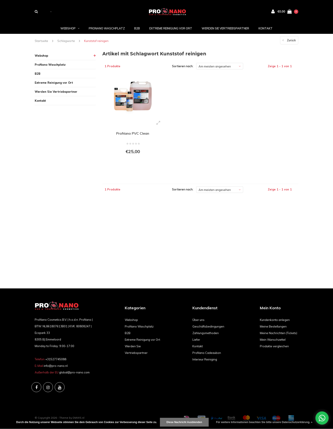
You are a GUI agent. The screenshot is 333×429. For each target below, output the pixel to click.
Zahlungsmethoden (205, 333)
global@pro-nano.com (74, 372)
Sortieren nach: (182, 66)
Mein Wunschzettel (273, 339)
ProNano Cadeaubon (206, 353)
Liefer (196, 339)
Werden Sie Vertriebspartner (225, 28)
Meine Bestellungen (273, 326)
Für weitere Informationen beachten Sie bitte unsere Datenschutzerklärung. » (264, 422)
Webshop (69, 28)
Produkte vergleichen (274, 346)
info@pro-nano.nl (56, 365)
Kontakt (266, 28)
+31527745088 (55, 359)
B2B (137, 28)
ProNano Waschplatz (107, 28)
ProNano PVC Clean (132, 133)
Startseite (41, 41)
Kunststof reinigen (96, 41)
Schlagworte (66, 41)
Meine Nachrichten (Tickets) (278, 333)
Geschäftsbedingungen (208, 326)
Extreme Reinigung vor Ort (170, 28)
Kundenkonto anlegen (275, 320)
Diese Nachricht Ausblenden (184, 422)
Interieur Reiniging (204, 359)
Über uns (198, 320)
